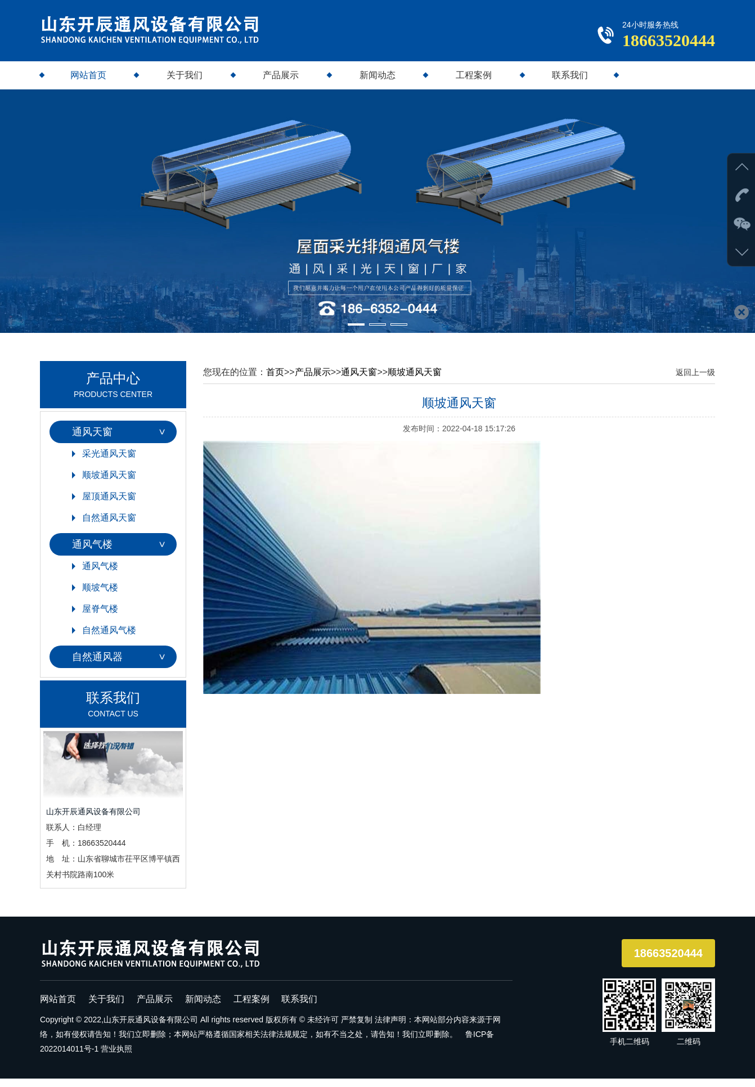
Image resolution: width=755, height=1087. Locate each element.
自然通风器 (97, 665)
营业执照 (116, 1057)
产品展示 (281, 83)
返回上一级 (695, 380)
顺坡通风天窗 (109, 483)
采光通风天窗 (109, 462)
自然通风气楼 (109, 638)
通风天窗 (92, 440)
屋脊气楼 (100, 617)
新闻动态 (377, 83)
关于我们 (185, 83)
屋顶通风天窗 (109, 504)
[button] (356, 333)
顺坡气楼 (100, 596)
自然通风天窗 (109, 526)
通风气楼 (92, 552)
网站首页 (88, 83)
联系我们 (570, 83)
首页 (275, 380)
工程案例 (474, 83)
